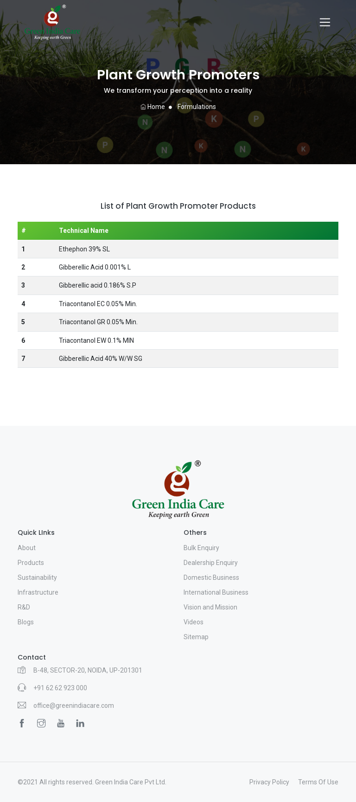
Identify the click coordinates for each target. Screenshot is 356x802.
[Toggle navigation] (324, 22)
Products (31, 562)
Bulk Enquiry (201, 548)
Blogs (26, 622)
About (27, 548)
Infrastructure (38, 592)
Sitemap (196, 637)
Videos (193, 622)
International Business (216, 592)
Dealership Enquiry (211, 562)
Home (152, 106)
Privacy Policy (269, 782)
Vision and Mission (210, 607)
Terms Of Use (318, 782)
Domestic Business (211, 577)
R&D (24, 607)
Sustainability (37, 577)
